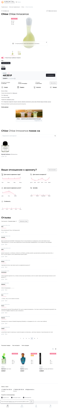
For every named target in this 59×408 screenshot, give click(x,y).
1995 (8, 97)
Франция (15, 93)
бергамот (6, 101)
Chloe (6, 91)
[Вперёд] (56, 349)
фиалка (23, 101)
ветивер (45, 101)
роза (33, 101)
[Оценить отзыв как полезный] (2, 156)
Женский (6, 95)
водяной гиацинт (13, 101)
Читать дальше (4, 107)
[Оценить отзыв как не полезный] (5, 156)
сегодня (8, 82)
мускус (49, 101)
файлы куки (12, 401)
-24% (9, 73)
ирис (35, 101)
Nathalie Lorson (10, 99)
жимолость (28, 101)
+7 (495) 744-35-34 (6, 389)
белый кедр (40, 101)
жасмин (20, 101)
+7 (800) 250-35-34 (18, 389)
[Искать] (55, 135)
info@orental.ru (29, 389)
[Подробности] (14, 78)
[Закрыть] (46, 42)
